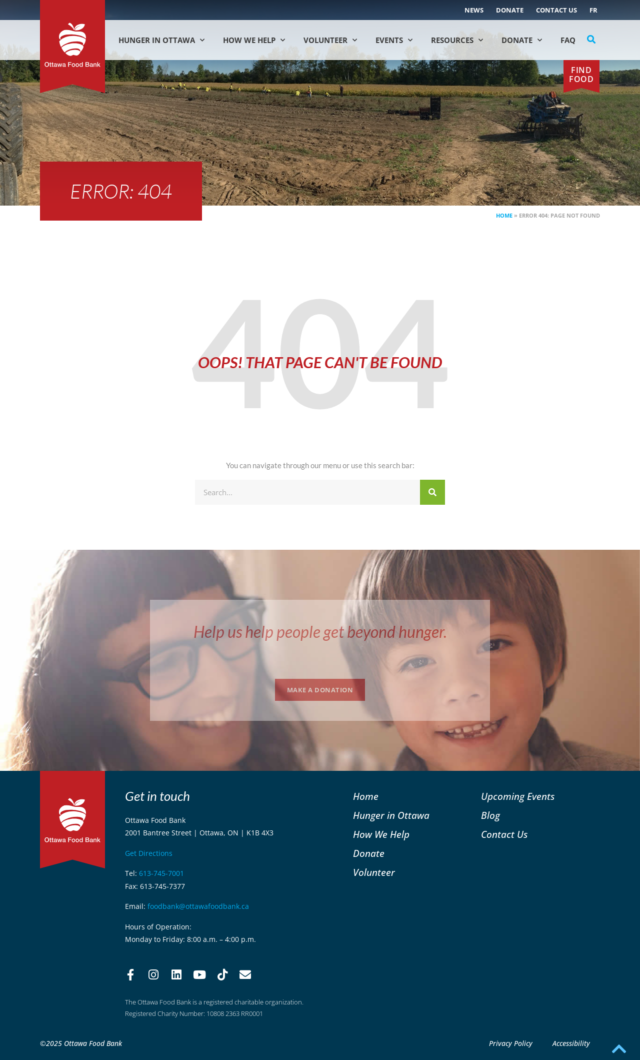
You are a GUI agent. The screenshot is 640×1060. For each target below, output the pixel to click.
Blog (490, 815)
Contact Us (556, 10)
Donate (510, 10)
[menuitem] (594, 10)
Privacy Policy (510, 1043)
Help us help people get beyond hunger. (320, 631)
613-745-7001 (161, 873)
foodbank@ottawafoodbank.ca (198, 906)
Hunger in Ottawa (161, 40)
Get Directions (148, 853)
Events (394, 40)
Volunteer (330, 40)
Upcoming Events (517, 796)
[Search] (432, 492)
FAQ (568, 40)
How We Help (254, 40)
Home (504, 215)
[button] (592, 40)
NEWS (474, 10)
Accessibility (571, 1043)
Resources (457, 40)
